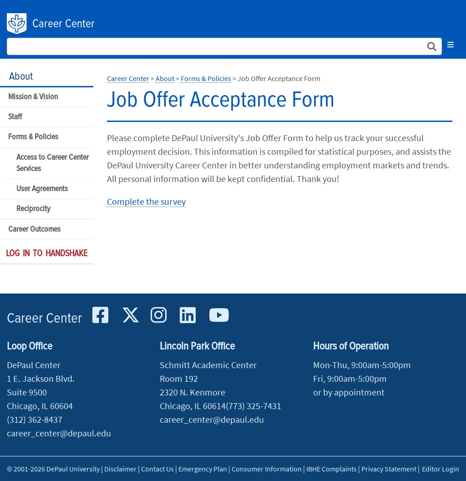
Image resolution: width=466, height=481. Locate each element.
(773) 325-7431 (253, 405)
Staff (15, 117)
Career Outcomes (34, 229)
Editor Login (440, 468)
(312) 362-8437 (34, 419)
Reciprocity (33, 209)
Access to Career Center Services (52, 163)
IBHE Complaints (331, 468)
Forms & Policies (33, 137)
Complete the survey (146, 201)
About (21, 77)
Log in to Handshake (46, 254)
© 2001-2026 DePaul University (53, 468)
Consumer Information (267, 468)
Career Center (63, 24)
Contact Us (157, 468)
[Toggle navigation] (450, 44)
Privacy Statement (388, 468)
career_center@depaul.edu (59, 433)
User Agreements (42, 189)
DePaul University (17, 23)
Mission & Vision (33, 97)
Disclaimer (120, 468)
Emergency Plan (202, 468)
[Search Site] (224, 46)
